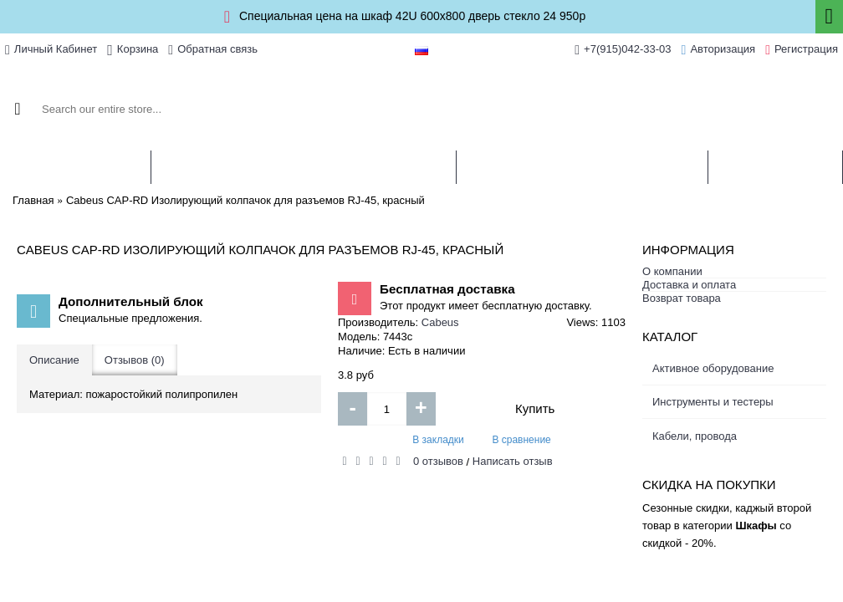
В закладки (438, 440)
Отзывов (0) (135, 360)
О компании (672, 271)
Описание (54, 360)
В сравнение (521, 440)
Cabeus (440, 322)
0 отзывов (438, 461)
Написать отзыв (513, 461)
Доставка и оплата (689, 284)
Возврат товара (681, 298)
